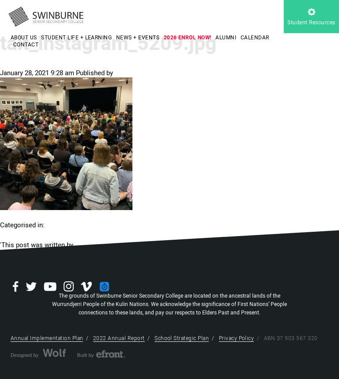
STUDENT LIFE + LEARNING (76, 38)
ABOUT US (24, 38)
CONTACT (25, 45)
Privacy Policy (236, 338)
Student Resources (311, 17)
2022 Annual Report (119, 338)
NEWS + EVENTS (137, 38)
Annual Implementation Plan (47, 338)
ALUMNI (225, 38)
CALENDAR (255, 38)
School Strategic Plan (181, 338)
